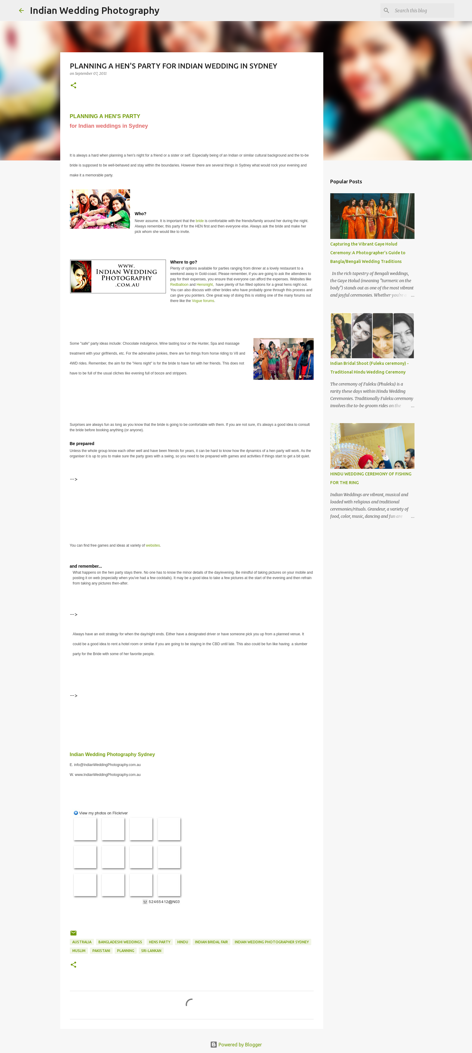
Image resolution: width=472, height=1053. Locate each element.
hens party (159, 942)
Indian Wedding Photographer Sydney (272, 942)
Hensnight (205, 284)
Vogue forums (203, 301)
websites (153, 545)
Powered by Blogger (236, 1044)
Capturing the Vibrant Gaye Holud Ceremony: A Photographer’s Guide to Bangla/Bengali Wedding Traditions (367, 253)
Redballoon (179, 284)
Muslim (78, 951)
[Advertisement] (179, 497)
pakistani (101, 951)
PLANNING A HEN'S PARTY (105, 116)
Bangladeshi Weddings (120, 942)
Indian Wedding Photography (95, 10)
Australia (82, 942)
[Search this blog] (422, 10)
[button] (73, 86)
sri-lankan (151, 951)
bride (200, 221)
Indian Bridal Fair (211, 942)
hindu (182, 942)
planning (125, 951)
